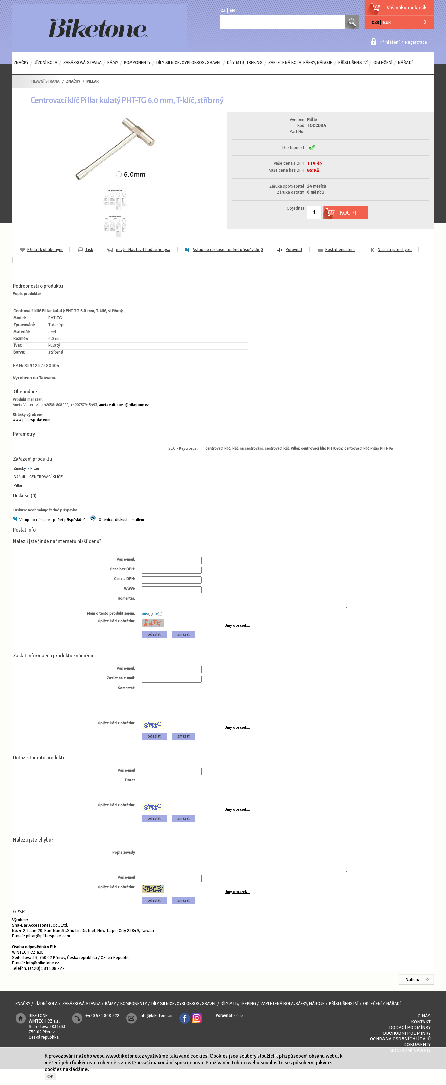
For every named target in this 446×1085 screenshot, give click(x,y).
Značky (20, 468)
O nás (424, 1032)
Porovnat (294, 249)
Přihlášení (389, 42)
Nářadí (19, 477)
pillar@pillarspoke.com (48, 952)
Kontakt (421, 1038)
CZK (375, 22)
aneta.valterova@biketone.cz (124, 404)
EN (232, 11)
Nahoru (412, 996)
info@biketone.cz (42, 979)
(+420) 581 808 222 (46, 984)
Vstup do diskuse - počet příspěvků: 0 (52, 519)
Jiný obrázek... (237, 627)
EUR (387, 22)
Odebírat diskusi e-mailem (121, 519)
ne (156, 615)
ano (145, 615)
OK (50, 1076)
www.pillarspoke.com (31, 419)
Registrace (416, 42)
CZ (222, 11)
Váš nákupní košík (407, 7)
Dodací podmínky (410, 1044)
